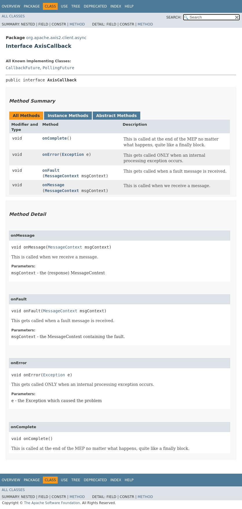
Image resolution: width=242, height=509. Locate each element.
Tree (75, 6)
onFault (50, 170)
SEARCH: (174, 17)
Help (129, 6)
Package (32, 6)
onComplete (54, 138)
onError (50, 154)
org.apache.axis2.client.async (56, 37)
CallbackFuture (23, 67)
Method (77, 24)
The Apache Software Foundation (52, 503)
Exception (73, 154)
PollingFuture (58, 67)
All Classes (13, 16)
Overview (11, 6)
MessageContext (62, 176)
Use (64, 6)
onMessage (53, 185)
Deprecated (95, 6)
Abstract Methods (116, 115)
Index (115, 6)
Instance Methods (68, 115)
